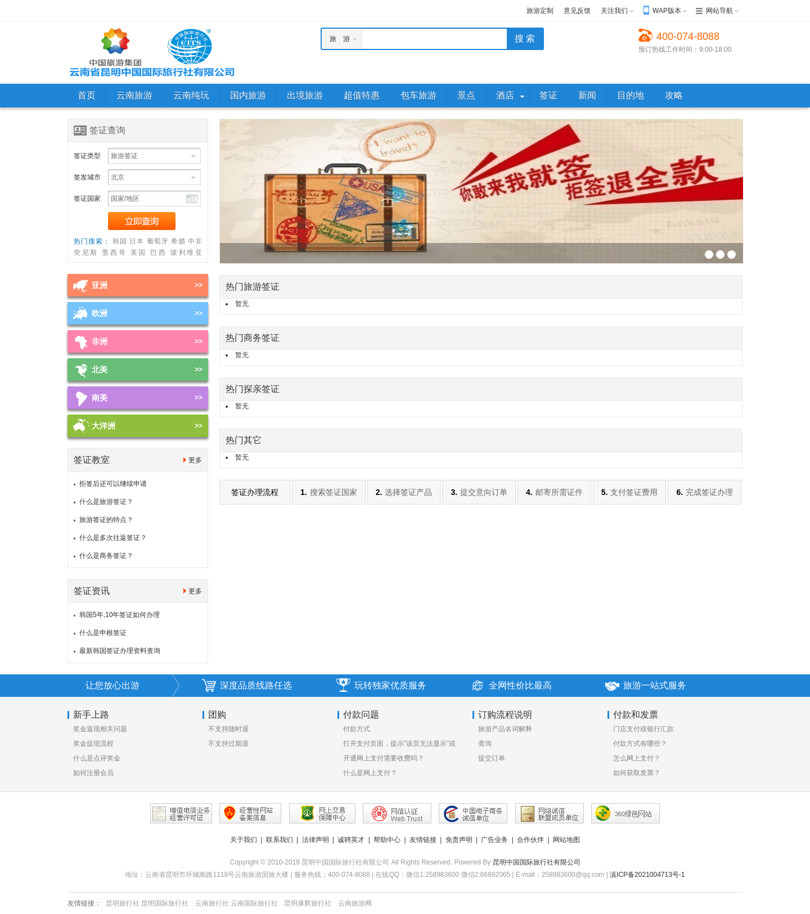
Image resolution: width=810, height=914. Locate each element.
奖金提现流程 (93, 744)
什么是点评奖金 (96, 758)
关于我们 (243, 840)
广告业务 (494, 840)
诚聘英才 (351, 840)
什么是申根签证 (103, 633)
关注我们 (614, 11)
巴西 (158, 252)
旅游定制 (540, 11)
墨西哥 (114, 252)
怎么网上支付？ (636, 758)
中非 (195, 241)
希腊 (178, 241)
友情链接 (423, 840)
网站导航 (719, 11)
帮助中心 (387, 840)
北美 (99, 369)
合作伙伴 (530, 840)
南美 (99, 397)
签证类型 (87, 156)
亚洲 (99, 285)
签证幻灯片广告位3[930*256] (709, 254)
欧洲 (99, 313)
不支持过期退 (228, 744)
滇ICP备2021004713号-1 (647, 875)
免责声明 (459, 840)
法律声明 (315, 840)
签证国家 (87, 198)
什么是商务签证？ (106, 556)
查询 (485, 744)
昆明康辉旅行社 (307, 903)
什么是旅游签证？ (106, 502)
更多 (195, 460)
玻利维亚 (186, 252)
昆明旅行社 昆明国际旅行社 (147, 903)
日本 (136, 241)
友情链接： (84, 903)
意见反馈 (577, 11)
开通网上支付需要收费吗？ (383, 758)
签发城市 (87, 177)
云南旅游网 (355, 903)
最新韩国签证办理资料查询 (119, 651)
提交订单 (491, 758)
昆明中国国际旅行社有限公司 (536, 862)
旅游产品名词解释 (505, 729)
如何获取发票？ (636, 773)
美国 (138, 252)
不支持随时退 (228, 729)
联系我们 (279, 840)
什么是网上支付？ (370, 773)
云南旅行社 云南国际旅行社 (236, 903)
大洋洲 (103, 425)
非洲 (99, 341)
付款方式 (356, 729)
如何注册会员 (93, 773)
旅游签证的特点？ (106, 520)
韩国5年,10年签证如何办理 (119, 615)
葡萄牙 (158, 241)
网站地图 (566, 840)
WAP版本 (666, 11)
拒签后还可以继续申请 (113, 484)
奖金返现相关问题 (100, 729)
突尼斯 (86, 252)
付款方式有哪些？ (640, 744)
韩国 (119, 241)
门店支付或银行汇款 (643, 729)
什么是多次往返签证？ (113, 538)
